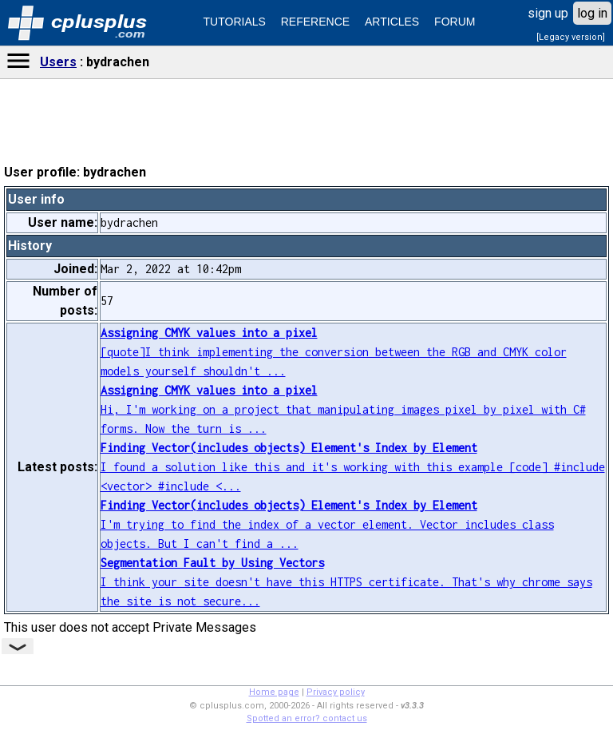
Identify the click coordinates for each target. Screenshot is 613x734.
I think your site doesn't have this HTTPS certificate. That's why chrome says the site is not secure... (346, 582)
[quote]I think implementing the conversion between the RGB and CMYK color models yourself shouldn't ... (334, 352)
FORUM (454, 21)
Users (58, 61)
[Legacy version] (570, 37)
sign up (548, 13)
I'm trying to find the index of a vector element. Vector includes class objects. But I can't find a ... (327, 524)
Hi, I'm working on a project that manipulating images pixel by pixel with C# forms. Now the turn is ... (343, 409)
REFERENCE (315, 21)
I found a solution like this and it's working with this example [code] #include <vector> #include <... (353, 467)
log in (592, 13)
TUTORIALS (235, 21)
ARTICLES (392, 21)
